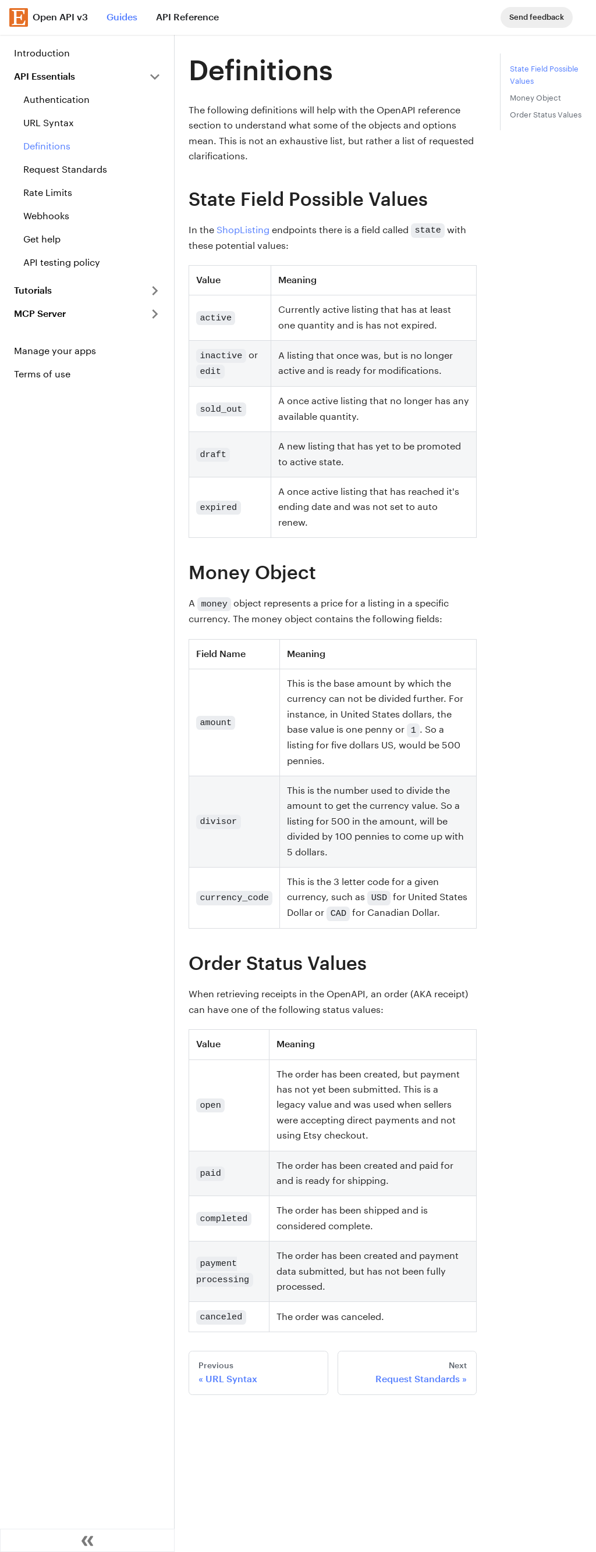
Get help (42, 239)
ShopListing (243, 230)
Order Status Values (545, 114)
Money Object (535, 98)
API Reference (187, 17)
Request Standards (65, 169)
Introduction (42, 53)
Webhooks (46, 216)
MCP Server (40, 313)
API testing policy (61, 262)
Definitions (46, 146)
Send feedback (536, 17)
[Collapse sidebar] (87, 1540)
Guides (122, 17)
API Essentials (44, 76)
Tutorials (33, 290)
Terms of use (42, 374)
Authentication (56, 99)
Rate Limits (47, 192)
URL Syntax (48, 123)
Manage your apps (55, 350)
